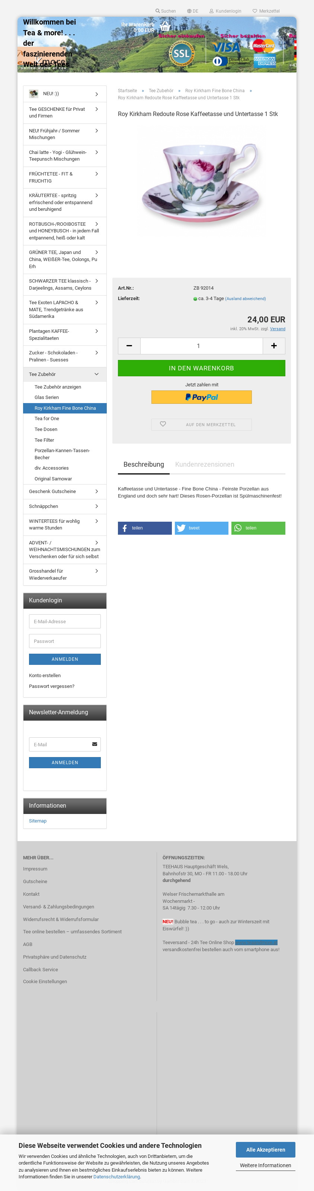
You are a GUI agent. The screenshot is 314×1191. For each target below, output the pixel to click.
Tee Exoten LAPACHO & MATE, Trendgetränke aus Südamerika (56, 309)
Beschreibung (144, 464)
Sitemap (38, 821)
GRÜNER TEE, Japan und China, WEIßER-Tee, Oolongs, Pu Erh (63, 259)
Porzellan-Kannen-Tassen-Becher (62, 454)
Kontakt (31, 894)
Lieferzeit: (129, 298)
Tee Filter (44, 440)
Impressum (35, 869)
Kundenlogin (225, 11)
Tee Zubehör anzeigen (58, 387)
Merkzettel (266, 11)
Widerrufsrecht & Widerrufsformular (61, 919)
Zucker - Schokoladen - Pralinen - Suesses (53, 356)
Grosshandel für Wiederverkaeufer (48, 574)
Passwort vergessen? (51, 686)
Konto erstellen (45, 675)
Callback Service (40, 969)
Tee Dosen (46, 429)
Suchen (166, 11)
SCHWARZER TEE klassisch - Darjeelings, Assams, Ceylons (60, 284)
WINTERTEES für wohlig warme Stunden (54, 524)
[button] (145, 528)
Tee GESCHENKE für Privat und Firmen (57, 112)
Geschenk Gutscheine (52, 491)
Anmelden (65, 659)
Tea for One (47, 418)
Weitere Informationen (265, 1165)
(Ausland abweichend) (245, 298)
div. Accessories (52, 468)
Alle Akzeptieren (265, 1150)
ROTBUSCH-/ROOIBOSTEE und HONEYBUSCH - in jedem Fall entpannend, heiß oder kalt (64, 231)
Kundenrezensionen (204, 464)
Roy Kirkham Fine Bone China (65, 408)
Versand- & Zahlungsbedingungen (58, 907)
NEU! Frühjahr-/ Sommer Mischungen (54, 134)
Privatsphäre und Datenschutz (54, 957)
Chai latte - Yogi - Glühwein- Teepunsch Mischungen (58, 155)
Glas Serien (47, 397)
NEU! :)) (44, 94)
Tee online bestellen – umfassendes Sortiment (72, 931)
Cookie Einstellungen (45, 981)
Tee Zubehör (42, 374)
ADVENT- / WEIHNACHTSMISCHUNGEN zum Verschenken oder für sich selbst (64, 549)
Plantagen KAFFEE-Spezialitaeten (49, 334)
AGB (27, 944)
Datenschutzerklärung (116, 1176)
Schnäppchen (43, 506)
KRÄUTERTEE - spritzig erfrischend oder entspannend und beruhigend (60, 202)
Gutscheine (35, 881)
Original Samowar (53, 479)
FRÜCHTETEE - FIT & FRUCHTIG (51, 177)
